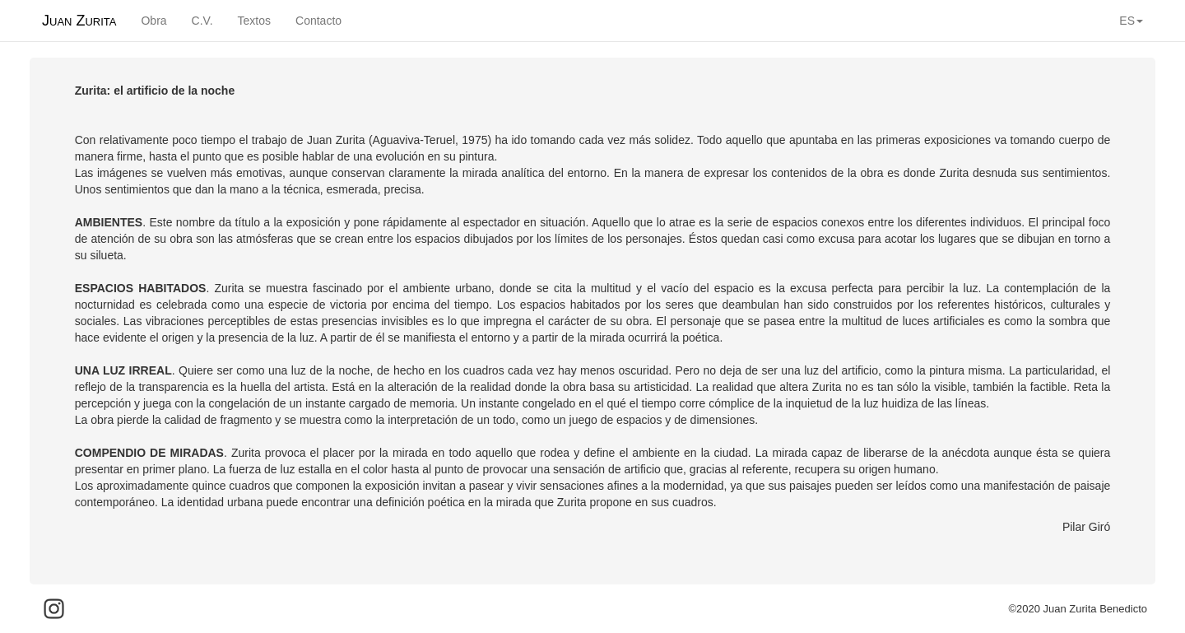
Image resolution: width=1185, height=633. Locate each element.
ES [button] (1131, 20)
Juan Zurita (79, 20)
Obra (153, 20)
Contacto (318, 20)
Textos (254, 20)
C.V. (202, 20)
